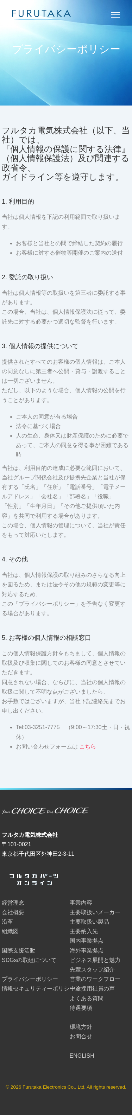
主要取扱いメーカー (95, 912)
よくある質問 (86, 998)
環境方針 (81, 1027)
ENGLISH (82, 1056)
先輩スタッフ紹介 (92, 970)
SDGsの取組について (29, 960)
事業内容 (81, 903)
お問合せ (81, 1036)
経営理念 (13, 903)
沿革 (7, 922)
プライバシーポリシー (30, 979)
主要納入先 (84, 931)
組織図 (10, 931)
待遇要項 (81, 1008)
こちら (87, 747)
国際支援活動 (19, 951)
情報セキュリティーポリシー (38, 989)
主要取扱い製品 (89, 922)
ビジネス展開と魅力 (95, 960)
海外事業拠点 (86, 951)
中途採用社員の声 (92, 989)
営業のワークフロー (95, 979)
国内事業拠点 (86, 941)
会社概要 (13, 912)
